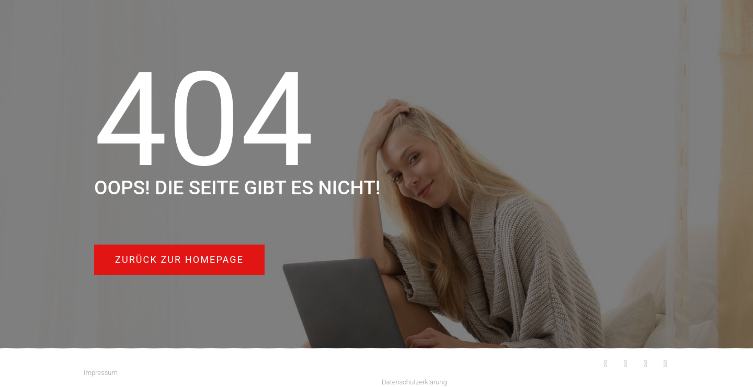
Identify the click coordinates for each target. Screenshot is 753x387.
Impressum (101, 373)
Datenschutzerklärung (414, 382)
